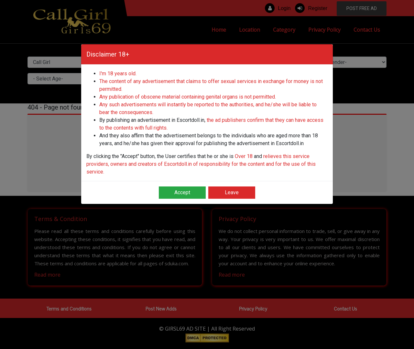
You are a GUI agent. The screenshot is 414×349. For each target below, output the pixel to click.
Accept (182, 192)
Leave (232, 192)
